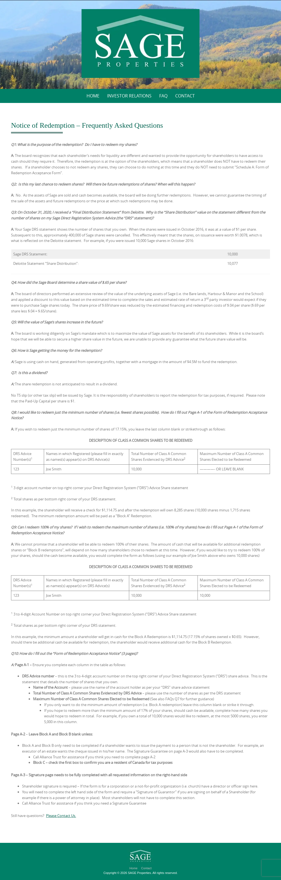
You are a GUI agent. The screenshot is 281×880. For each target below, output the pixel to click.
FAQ (163, 96)
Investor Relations (129, 96)
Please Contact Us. (61, 815)
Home (93, 96)
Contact (185, 96)
